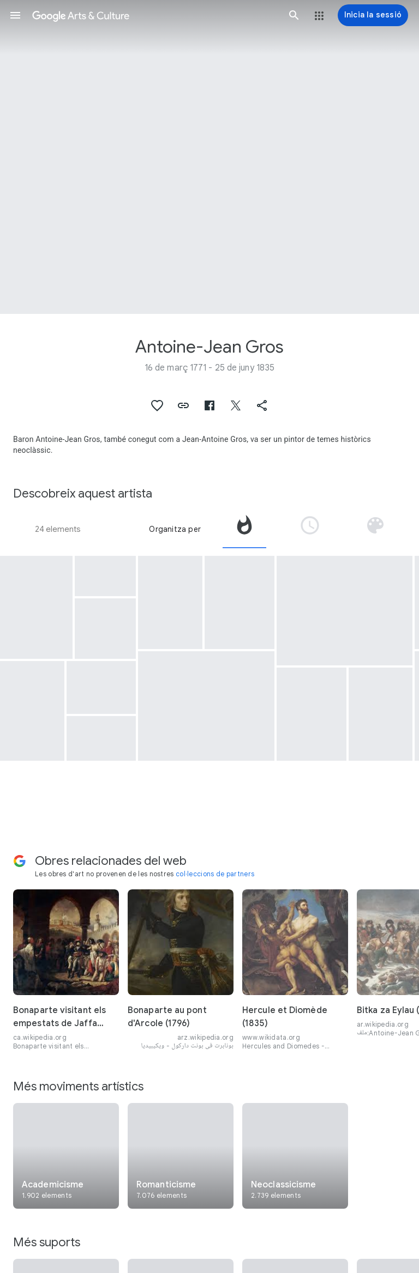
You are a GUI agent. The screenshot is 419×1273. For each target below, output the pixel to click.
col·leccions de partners (215, 874)
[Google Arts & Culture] (155, 15)
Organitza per (175, 529)
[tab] (244, 529)
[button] (15, 15)
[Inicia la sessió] (373, 15)
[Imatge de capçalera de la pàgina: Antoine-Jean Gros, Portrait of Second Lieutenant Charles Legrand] (209, 157)
